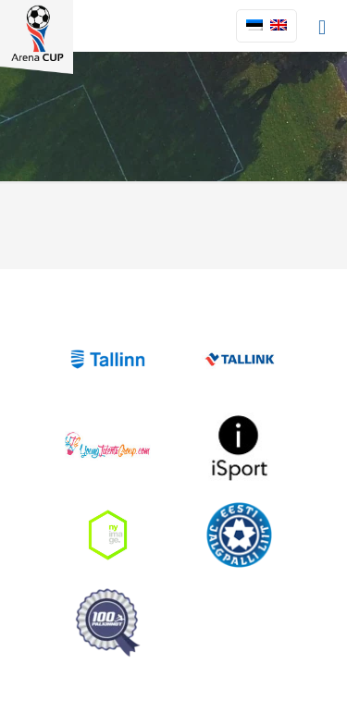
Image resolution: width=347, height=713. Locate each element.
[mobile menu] (322, 27)
